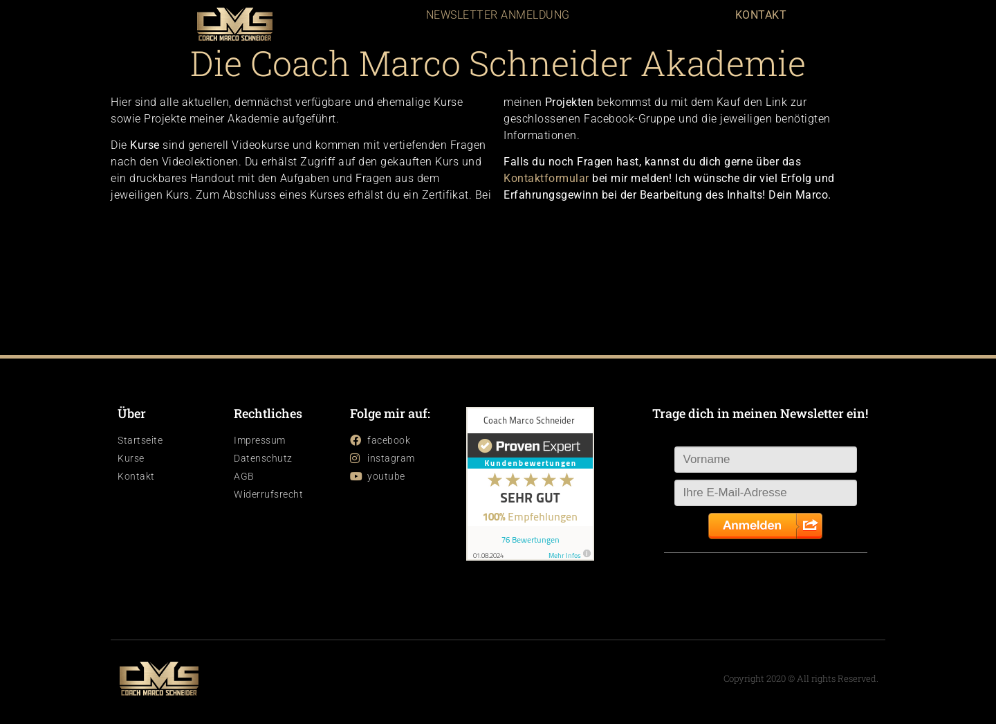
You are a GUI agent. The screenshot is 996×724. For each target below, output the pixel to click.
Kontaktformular (546, 178)
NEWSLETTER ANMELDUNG (498, 14)
